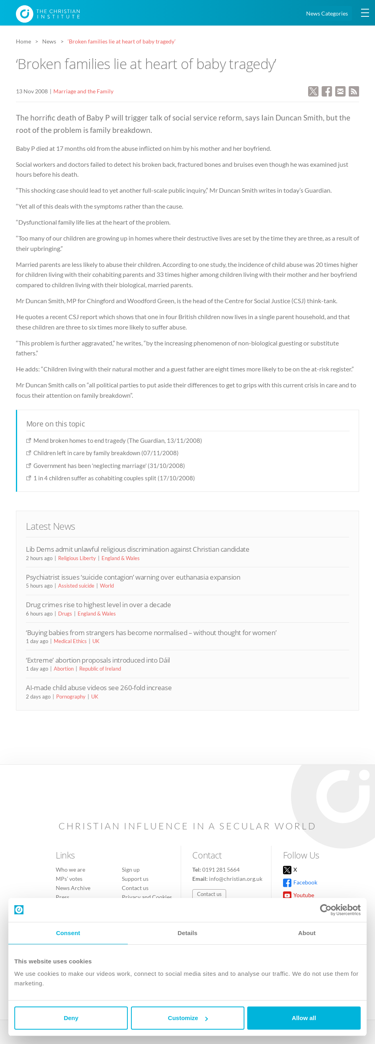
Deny (71, 1017)
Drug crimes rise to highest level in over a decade (98, 604)
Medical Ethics (70, 641)
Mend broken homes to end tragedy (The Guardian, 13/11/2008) (117, 440)
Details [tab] (187, 933)
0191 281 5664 (221, 869)
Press (62, 897)
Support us (135, 878)
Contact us (135, 887)
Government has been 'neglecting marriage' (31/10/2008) (109, 465)
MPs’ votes (69, 878)
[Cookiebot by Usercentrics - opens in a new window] (326, 910)
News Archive (73, 887)
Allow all (304, 1017)
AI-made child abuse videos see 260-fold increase (99, 687)
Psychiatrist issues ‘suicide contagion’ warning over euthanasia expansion (133, 577)
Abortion (64, 668)
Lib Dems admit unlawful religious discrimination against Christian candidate (138, 549)
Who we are (70, 869)
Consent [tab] (68, 933)
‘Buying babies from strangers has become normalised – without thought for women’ (151, 632)
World (107, 585)
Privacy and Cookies (147, 897)
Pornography (71, 696)
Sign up (131, 869)
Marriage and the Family (83, 91)
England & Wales (121, 558)
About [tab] (307, 933)
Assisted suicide (76, 585)
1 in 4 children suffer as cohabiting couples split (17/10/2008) (114, 478)
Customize (188, 1017)
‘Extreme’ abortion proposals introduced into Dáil (98, 660)
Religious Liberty (77, 558)
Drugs (65, 613)
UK (96, 641)
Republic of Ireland (100, 668)
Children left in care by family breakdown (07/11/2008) (106, 452)
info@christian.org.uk (235, 878)
